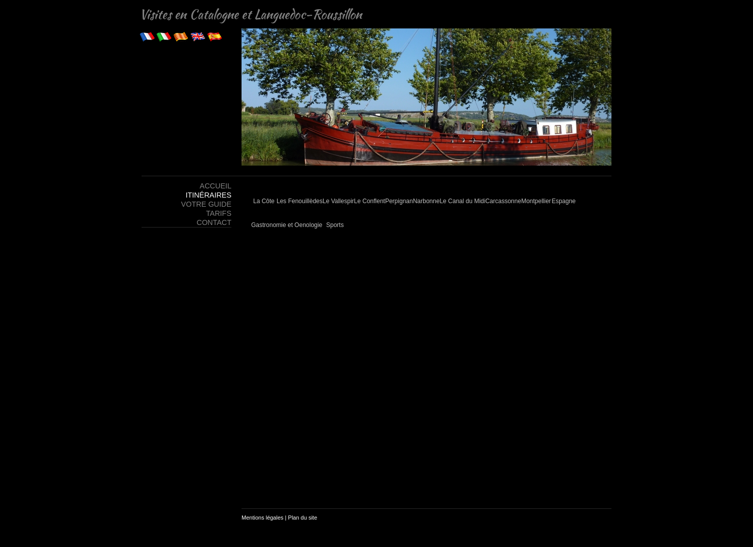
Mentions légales (263, 517)
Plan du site (302, 517)
